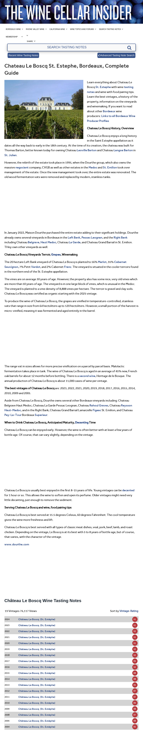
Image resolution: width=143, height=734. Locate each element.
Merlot (102, 262)
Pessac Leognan (92, 237)
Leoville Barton (87, 150)
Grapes (56, 254)
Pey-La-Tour (12, 415)
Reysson (126, 405)
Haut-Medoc (12, 410)
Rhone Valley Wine (35, 29)
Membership (12, 37)
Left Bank (74, 237)
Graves (103, 405)
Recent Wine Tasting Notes (23, 55)
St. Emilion (110, 167)
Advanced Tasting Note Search (116, 55)
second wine (87, 376)
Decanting (81, 422)
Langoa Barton (123, 150)
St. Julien (10, 155)
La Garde (74, 242)
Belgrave (33, 242)
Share (30, 41)
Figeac (97, 410)
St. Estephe (103, 87)
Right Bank (121, 237)
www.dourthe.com (16, 544)
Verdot (35, 267)
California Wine (57, 29)
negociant (22, 167)
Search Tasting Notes (110, 29)
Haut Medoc (48, 242)
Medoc (93, 167)
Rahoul (93, 405)
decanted (128, 490)
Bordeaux (109, 111)
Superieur (41, 415)
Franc (67, 267)
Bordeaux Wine (13, 29)
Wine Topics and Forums (82, 29)
